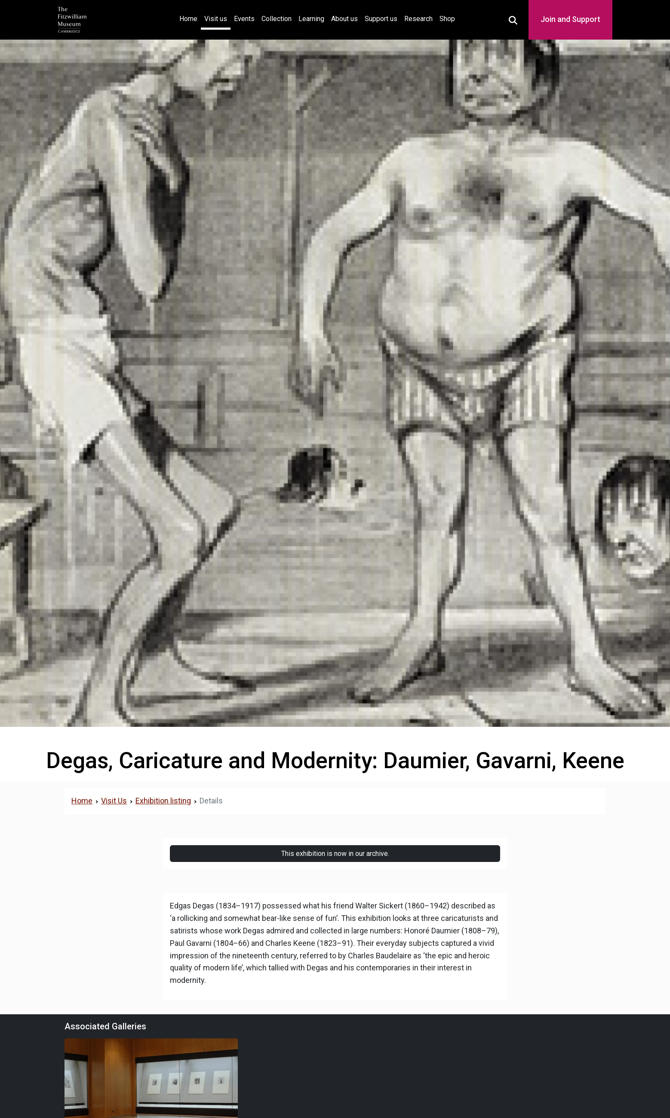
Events (244, 19)
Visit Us (114, 800)
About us (344, 19)
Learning (311, 19)
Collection (276, 19)
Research (418, 19)
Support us (381, 19)
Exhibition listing (163, 800)
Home (190, 18)
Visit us (215, 19)
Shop (447, 19)
